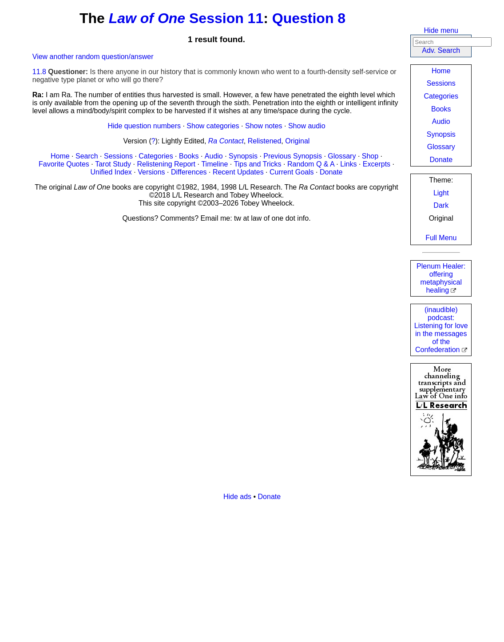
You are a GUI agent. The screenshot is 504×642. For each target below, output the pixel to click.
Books (441, 109)
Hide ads (237, 496)
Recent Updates (238, 172)
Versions (151, 172)
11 (36, 71)
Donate (440, 159)
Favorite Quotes (64, 164)
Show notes (263, 126)
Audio (441, 121)
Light (441, 193)
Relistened (265, 141)
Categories (441, 96)
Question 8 (308, 18)
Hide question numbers (144, 126)
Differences (189, 172)
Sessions (441, 83)
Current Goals (292, 172)
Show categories (213, 126)
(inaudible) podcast (441, 329)
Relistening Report (166, 164)
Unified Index (110, 172)
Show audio (306, 126)
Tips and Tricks (258, 164)
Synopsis (441, 134)
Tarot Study (113, 164)
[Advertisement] (252, 570)
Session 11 (226, 18)
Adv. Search (441, 50)
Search (86, 156)
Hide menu (441, 30)
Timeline (214, 164)
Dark (440, 205)
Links (348, 164)
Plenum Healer (441, 278)
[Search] (452, 42)
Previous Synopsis (292, 156)
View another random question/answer (93, 56)
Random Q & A (310, 164)
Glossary (441, 147)
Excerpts (376, 164)
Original (297, 141)
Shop (370, 156)
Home (441, 71)
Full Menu (440, 238)
